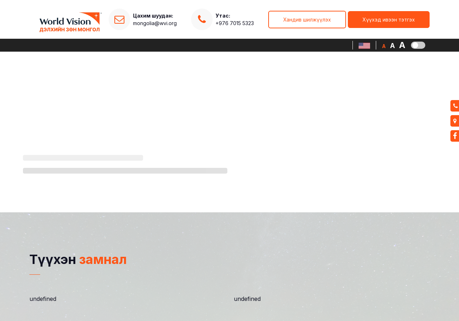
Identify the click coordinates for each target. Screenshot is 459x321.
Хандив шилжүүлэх (307, 19)
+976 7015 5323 (235, 19)
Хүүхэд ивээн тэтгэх (389, 19)
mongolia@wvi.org (155, 23)
